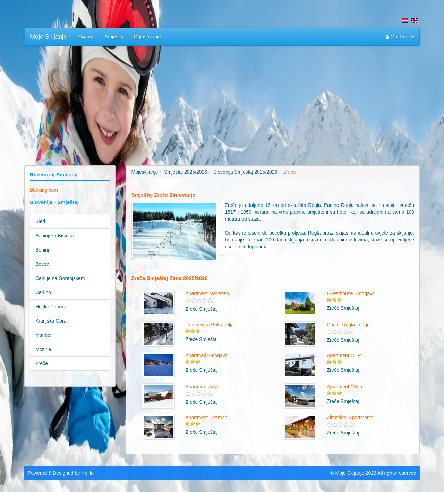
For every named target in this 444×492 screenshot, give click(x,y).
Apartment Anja (202, 386)
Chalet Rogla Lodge (348, 324)
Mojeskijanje (144, 172)
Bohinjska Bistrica (54, 235)
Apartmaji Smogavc (206, 355)
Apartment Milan (344, 386)
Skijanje (85, 36)
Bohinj (42, 250)
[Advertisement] (222, 101)
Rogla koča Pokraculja (209, 324)
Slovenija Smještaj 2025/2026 (245, 172)
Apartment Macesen (207, 293)
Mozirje (43, 349)
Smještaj (114, 36)
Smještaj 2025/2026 (185, 172)
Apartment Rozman (206, 417)
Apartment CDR (344, 355)
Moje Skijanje (48, 36)
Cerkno (43, 292)
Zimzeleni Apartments (350, 417)
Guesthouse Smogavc (351, 293)
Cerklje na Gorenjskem (60, 278)
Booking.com (44, 190)
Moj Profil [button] (400, 36)
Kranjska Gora (50, 321)
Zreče (41, 363)
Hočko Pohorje (51, 306)
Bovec (42, 264)
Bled (40, 221)
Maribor (43, 335)
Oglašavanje (147, 36)
